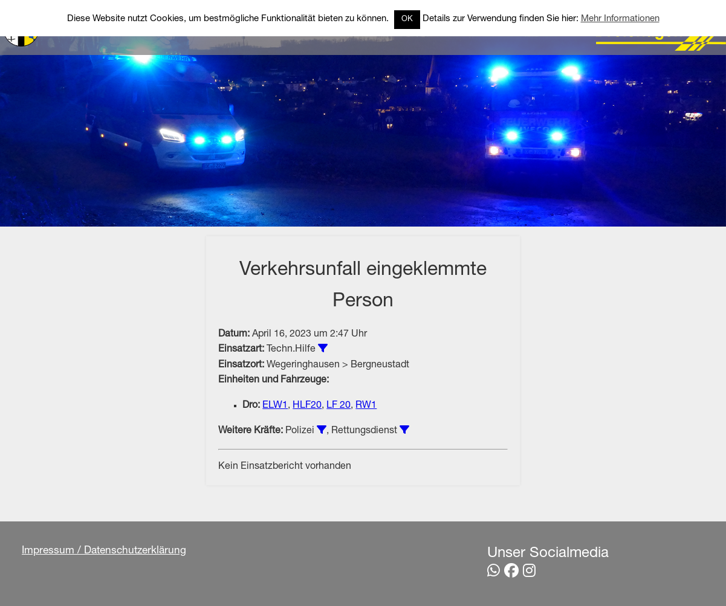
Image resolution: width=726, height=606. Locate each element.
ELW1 (275, 406)
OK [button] (407, 20)
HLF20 (307, 406)
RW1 (366, 406)
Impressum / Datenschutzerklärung (105, 552)
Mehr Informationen (620, 19)
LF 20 (338, 406)
